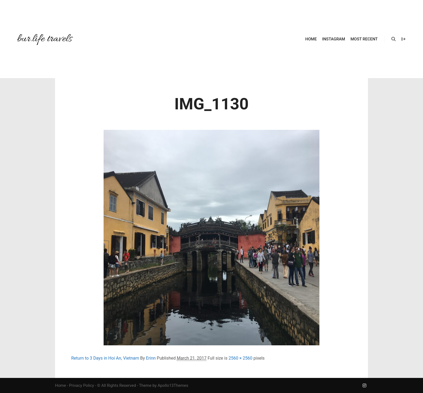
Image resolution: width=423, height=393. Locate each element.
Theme (145, 385)
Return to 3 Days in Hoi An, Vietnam (105, 358)
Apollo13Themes (173, 385)
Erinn (151, 358)
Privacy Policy (81, 385)
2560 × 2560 (240, 358)
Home (60, 385)
